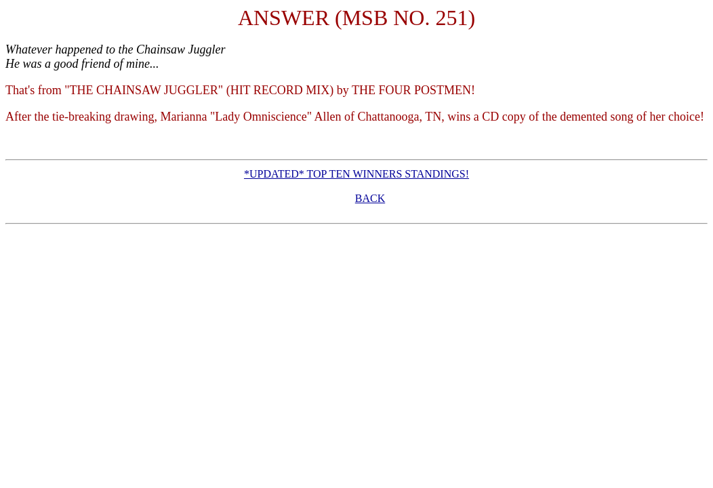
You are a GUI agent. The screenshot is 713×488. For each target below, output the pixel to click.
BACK (370, 198)
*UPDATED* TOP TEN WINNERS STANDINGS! (356, 174)
